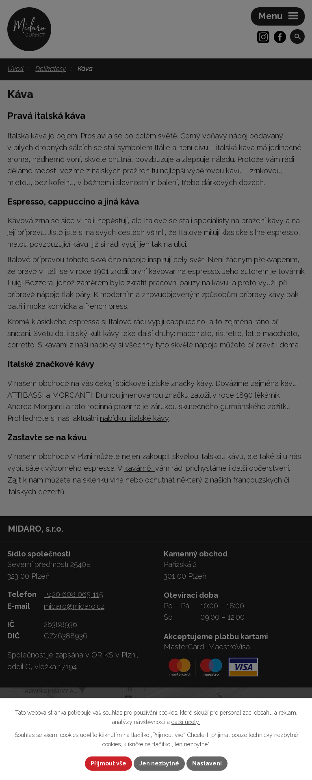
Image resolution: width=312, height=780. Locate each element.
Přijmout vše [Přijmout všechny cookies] (108, 763)
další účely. (185, 722)
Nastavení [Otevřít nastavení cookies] (207, 763)
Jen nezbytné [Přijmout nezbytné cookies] (159, 763)
